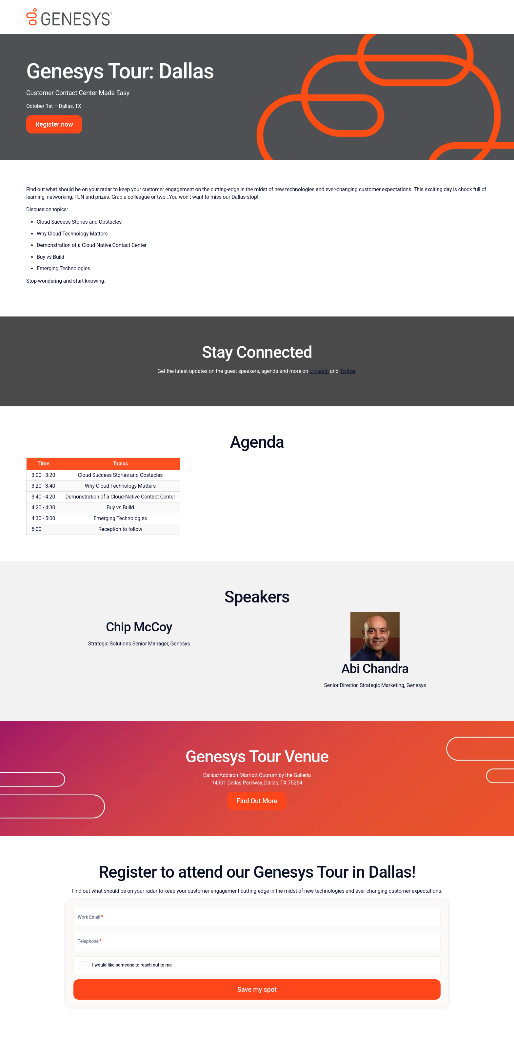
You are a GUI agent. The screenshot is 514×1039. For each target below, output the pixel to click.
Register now (54, 124)
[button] (257, 989)
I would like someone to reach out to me (132, 965)
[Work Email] (257, 917)
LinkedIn (319, 371)
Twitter (347, 371)
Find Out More (257, 801)
